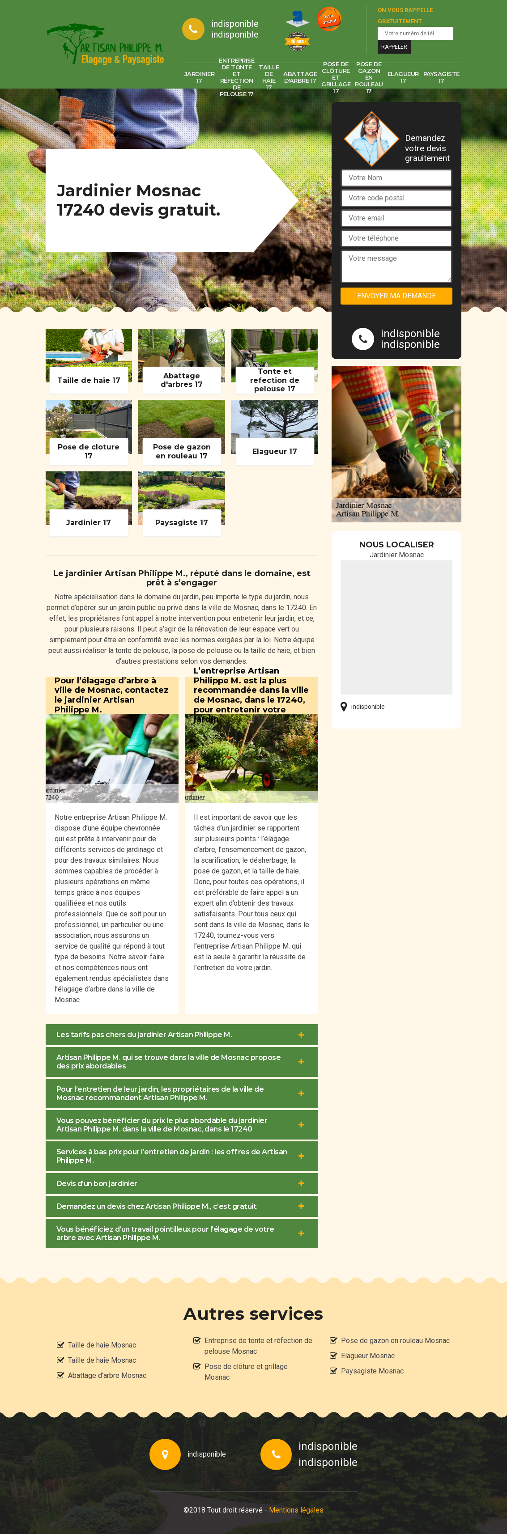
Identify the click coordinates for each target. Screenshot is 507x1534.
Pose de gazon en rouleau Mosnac (395, 1340)
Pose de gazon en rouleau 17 (369, 77)
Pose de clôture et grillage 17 (335, 77)
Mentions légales (296, 1510)
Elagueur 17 (403, 77)
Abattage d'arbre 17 (300, 77)
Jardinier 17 (199, 77)
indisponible (235, 23)
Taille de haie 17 (269, 77)
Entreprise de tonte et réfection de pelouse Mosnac (258, 1346)
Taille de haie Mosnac (102, 1345)
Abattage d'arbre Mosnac (107, 1375)
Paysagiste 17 (441, 77)
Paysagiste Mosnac (372, 1371)
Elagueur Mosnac (368, 1356)
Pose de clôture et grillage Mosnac (246, 1371)
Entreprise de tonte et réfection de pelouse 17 (236, 77)
